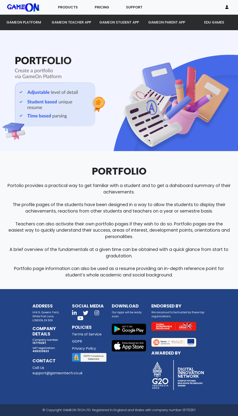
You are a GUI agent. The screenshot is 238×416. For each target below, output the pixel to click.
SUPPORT (134, 7)
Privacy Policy (84, 348)
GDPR (77, 341)
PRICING (102, 7)
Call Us (38, 367)
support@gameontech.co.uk (57, 373)
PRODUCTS (68, 7)
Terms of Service (87, 334)
